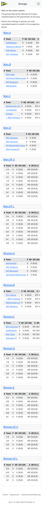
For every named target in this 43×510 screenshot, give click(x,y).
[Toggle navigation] (38, 4)
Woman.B (9, 285)
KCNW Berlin (11, 43)
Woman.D (9, 348)
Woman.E (8, 387)
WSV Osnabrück (12, 149)
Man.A (7, 32)
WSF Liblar (10, 74)
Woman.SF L (10, 458)
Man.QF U (9, 159)
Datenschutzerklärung (30, 494)
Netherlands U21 (13, 106)
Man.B (7, 64)
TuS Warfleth (11, 110)
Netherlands (11, 86)
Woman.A (9, 253)
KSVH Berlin (11, 50)
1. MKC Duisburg (13, 117)
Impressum (14, 494)
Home (5, 494)
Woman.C (9, 316)
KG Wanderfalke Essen (15, 145)
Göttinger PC (11, 338)
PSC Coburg (11, 295)
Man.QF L (8, 206)
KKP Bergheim (12, 82)
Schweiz (9, 114)
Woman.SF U (10, 426)
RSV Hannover (12, 141)
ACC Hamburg (12, 54)
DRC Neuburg (12, 138)
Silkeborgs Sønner (13, 46)
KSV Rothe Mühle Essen (16, 78)
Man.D (7, 127)
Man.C (7, 96)
